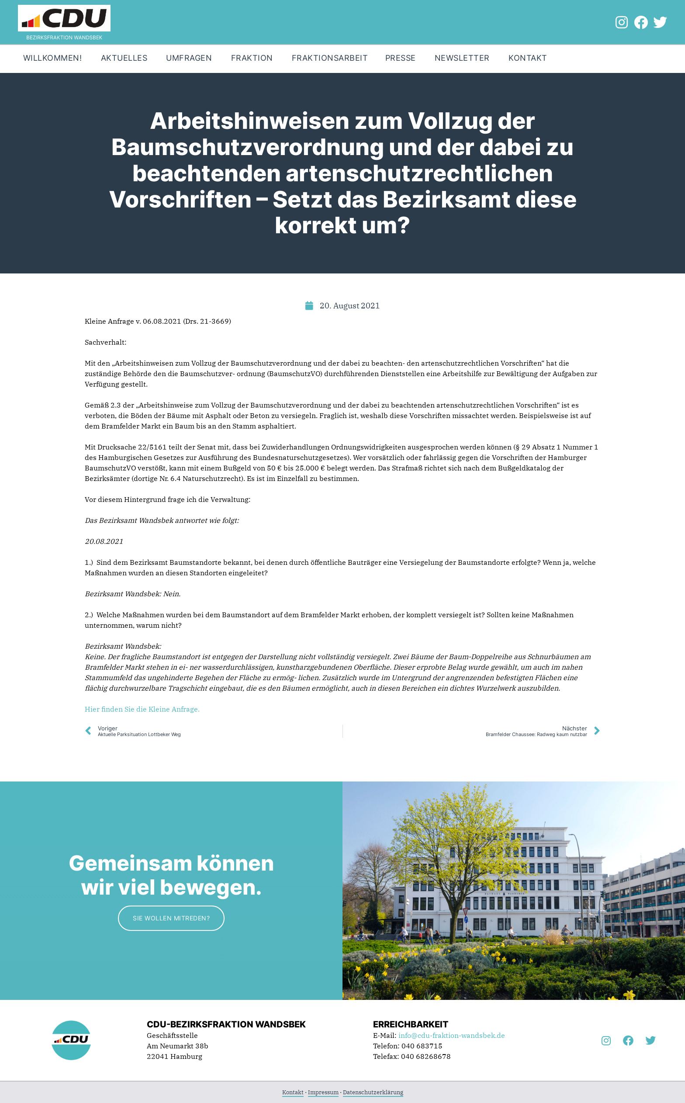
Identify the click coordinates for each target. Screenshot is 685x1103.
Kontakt (293, 1092)
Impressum (323, 1092)
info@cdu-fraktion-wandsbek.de (451, 1035)
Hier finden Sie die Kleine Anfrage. (143, 709)
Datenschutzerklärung (373, 1092)
